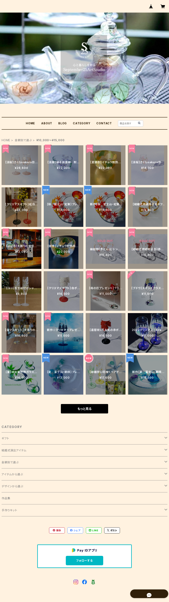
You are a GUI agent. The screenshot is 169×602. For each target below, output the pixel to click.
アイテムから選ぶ (12, 474)
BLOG (62, 123)
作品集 (6, 498)
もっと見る (84, 409)
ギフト (5, 438)
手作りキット (9, 510)
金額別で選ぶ (23, 140)
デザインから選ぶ (12, 486)
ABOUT (46, 123)
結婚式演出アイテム (14, 450)
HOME (30, 123)
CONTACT (104, 123)
